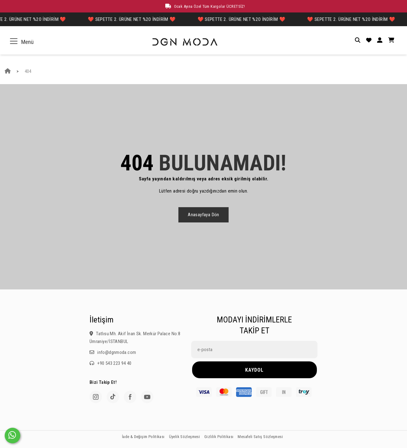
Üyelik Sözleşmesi (184, 436)
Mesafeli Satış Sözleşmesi (260, 436)
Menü (23, 42)
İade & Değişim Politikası (143, 436)
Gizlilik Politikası (218, 436)
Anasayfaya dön (203, 214)
